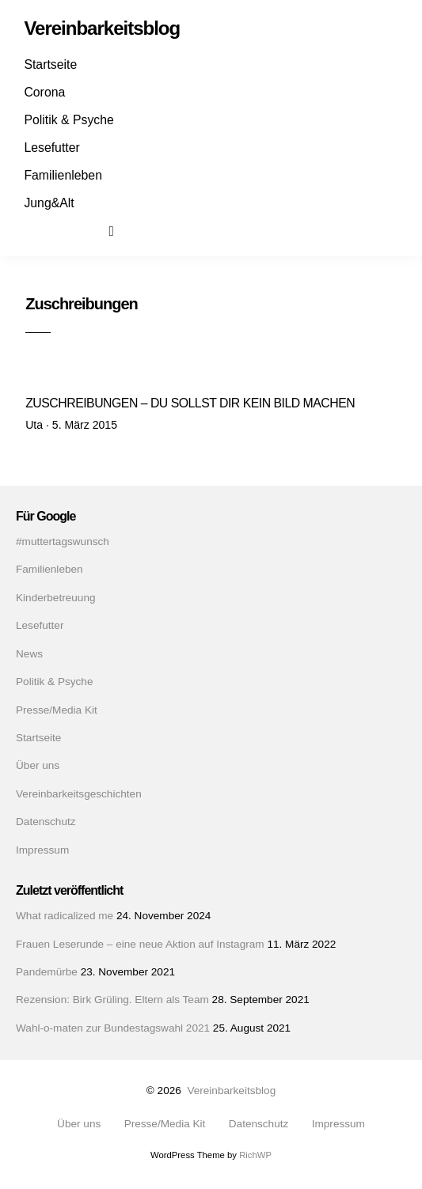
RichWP (255, 1155)
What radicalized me (64, 916)
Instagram (65, 230)
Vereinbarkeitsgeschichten (79, 794)
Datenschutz (46, 821)
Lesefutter (51, 147)
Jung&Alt (49, 203)
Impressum (42, 850)
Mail (93, 230)
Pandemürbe (47, 972)
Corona (44, 92)
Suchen (122, 230)
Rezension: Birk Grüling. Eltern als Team (112, 999)
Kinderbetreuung (56, 598)
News (29, 654)
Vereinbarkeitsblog (231, 1090)
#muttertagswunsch (62, 541)
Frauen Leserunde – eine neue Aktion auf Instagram (140, 944)
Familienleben (63, 175)
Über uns (37, 765)
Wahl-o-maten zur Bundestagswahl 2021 (113, 1028)
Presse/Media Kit (56, 710)
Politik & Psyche (68, 120)
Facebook (38, 230)
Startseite (50, 64)
